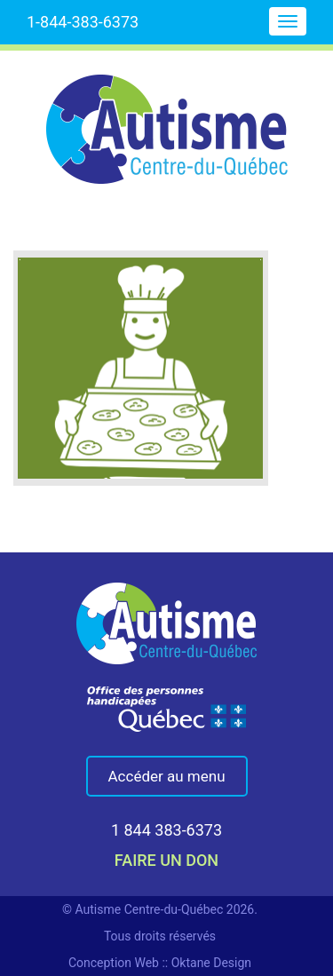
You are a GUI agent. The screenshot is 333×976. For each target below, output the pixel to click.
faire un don (166, 860)
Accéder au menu (167, 776)
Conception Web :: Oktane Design (159, 963)
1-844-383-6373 (83, 21)
